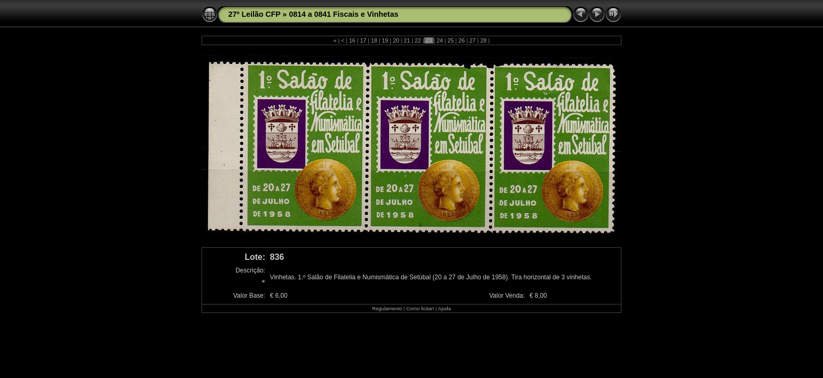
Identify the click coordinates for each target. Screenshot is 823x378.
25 (451, 40)
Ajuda (444, 308)
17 (363, 40)
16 (352, 40)
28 (483, 40)
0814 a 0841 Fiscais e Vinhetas (343, 14)
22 (418, 40)
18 (374, 40)
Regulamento (387, 308)
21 (407, 40)
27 (472, 40)
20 (395, 40)
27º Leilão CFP (254, 14)
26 (461, 40)
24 (440, 40)
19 (385, 40)
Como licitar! (420, 308)
